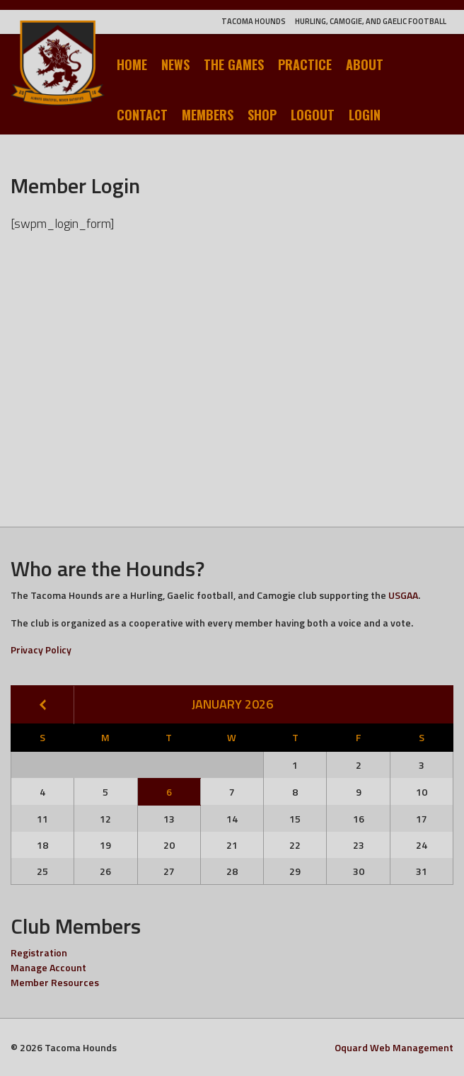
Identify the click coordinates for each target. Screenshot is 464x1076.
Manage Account (48, 967)
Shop (262, 114)
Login (365, 114)
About (364, 64)
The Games (234, 64)
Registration (39, 952)
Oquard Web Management (394, 1047)
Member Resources (55, 982)
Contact (142, 114)
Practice (305, 64)
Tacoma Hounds (253, 21)
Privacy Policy (41, 649)
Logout (313, 114)
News (175, 64)
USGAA (403, 595)
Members (207, 114)
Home (132, 64)
